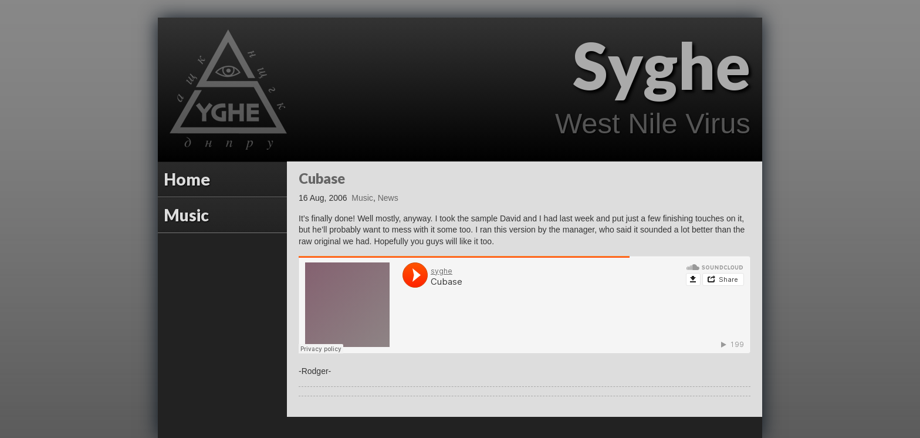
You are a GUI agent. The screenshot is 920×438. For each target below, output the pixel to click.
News (388, 198)
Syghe (661, 64)
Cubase (322, 178)
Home (187, 179)
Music (186, 215)
